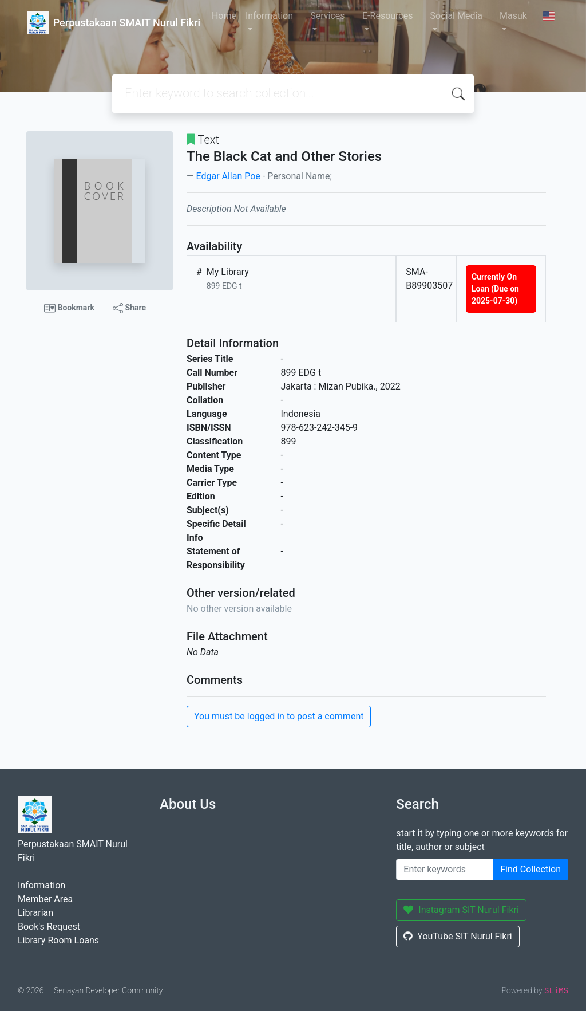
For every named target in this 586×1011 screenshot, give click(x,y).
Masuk (513, 15)
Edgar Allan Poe (228, 176)
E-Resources (387, 15)
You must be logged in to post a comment (278, 716)
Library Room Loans (58, 940)
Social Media (456, 15)
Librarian (35, 912)
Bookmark (69, 308)
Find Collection (530, 869)
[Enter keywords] (444, 869)
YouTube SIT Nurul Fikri (457, 936)
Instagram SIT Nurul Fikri (461, 909)
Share (129, 308)
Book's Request (49, 926)
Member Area (45, 899)
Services (327, 15)
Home (224, 15)
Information (269, 15)
